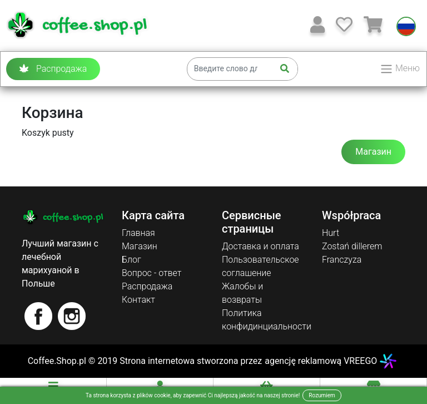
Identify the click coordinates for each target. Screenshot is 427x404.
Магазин (373, 151)
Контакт (138, 299)
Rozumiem (322, 395)
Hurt (330, 233)
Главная (138, 233)
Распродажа (53, 68)
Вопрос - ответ (151, 273)
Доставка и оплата (260, 246)
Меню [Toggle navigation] (400, 69)
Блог (131, 259)
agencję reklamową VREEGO (321, 361)
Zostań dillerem (352, 246)
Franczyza (341, 259)
